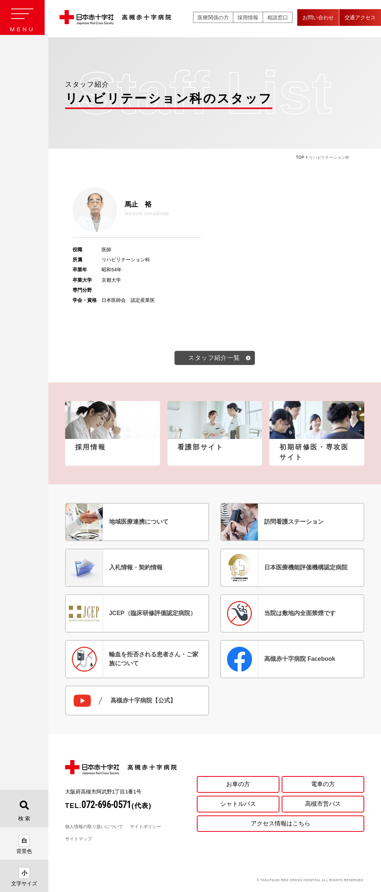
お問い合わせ (318, 18)
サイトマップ (78, 840)
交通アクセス (360, 18)
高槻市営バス (323, 804)
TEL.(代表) (108, 807)
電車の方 (323, 785)
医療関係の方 (213, 18)
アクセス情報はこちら (280, 824)
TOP (300, 157)
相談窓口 (277, 18)
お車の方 (238, 785)
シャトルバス (238, 804)
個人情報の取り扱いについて (94, 827)
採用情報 (247, 18)
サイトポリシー (145, 827)
